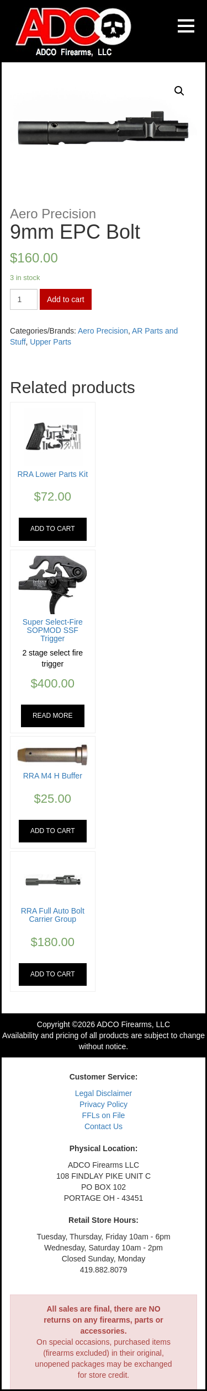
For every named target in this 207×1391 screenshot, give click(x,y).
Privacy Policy (103, 1104)
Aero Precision (103, 330)
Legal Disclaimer (103, 1093)
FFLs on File (103, 1115)
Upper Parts (50, 341)
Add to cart (65, 299)
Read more (53, 715)
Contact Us (103, 1126)
